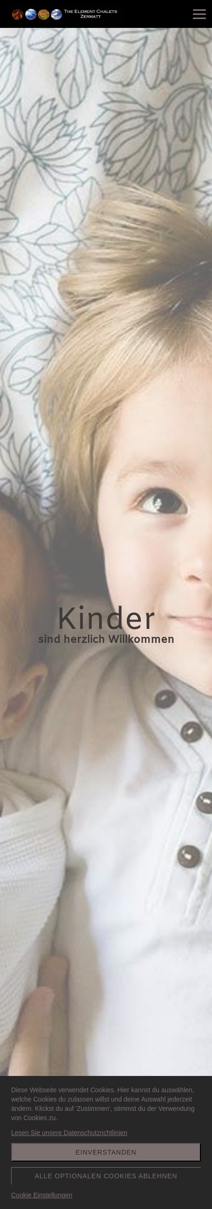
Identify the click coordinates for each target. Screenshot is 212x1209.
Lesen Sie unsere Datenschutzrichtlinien (69, 1132)
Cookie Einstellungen (42, 1195)
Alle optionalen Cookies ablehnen (106, 1176)
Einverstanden (106, 1152)
